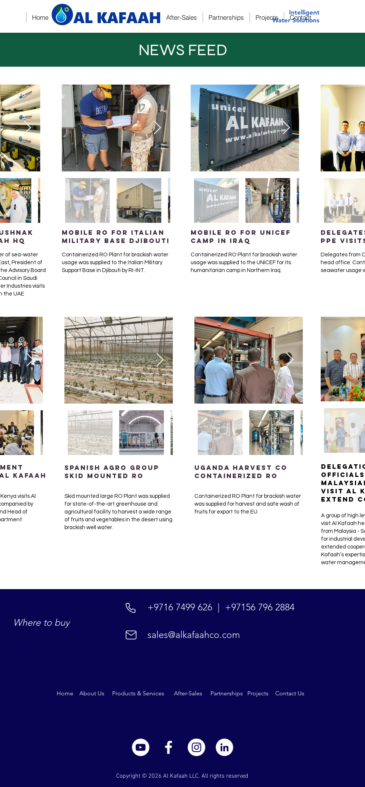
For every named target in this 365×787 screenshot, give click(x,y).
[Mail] (131, 635)
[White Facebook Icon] (168, 747)
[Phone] (130, 607)
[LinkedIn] (224, 747)
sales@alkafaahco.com (193, 634)
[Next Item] (27, 128)
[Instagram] (196, 747)
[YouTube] (140, 747)
